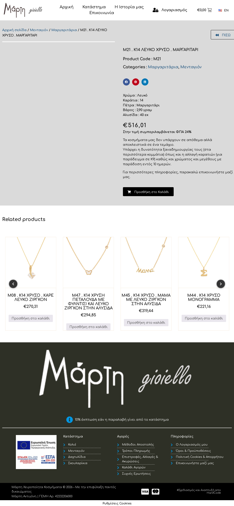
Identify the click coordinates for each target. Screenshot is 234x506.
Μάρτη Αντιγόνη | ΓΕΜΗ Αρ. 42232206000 (42, 496)
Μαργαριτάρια (64, 30)
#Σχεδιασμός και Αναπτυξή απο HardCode (199, 491)
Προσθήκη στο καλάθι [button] (31, 318)
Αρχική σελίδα (14, 30)
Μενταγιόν (39, 30)
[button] (126, 82)
